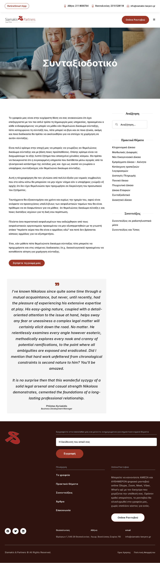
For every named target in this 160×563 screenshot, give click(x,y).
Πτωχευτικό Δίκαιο (122, 185)
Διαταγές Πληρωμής (124, 175)
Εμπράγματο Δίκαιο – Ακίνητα (129, 162)
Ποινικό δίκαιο (120, 180)
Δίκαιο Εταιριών (121, 190)
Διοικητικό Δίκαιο (122, 200)
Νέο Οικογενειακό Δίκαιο (126, 157)
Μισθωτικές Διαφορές (125, 152)
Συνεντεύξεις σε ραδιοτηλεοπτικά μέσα (131, 223)
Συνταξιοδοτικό (121, 195)
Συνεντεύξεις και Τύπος (126, 229)
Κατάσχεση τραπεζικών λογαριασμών (125, 168)
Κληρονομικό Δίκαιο (123, 147)
